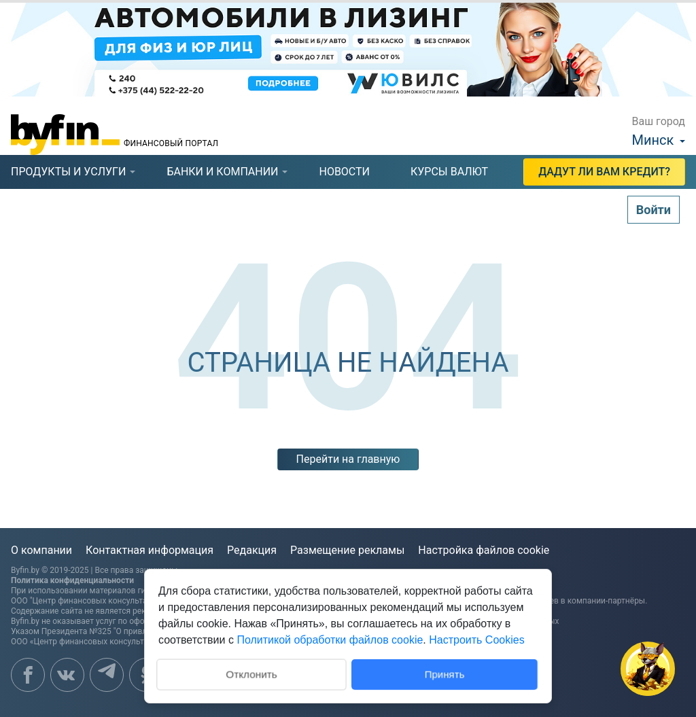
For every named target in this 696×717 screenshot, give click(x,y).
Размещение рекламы (347, 550)
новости (344, 171)
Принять (445, 674)
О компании (41, 550)
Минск (653, 140)
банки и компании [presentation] (222, 171)
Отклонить (251, 673)
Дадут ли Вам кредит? (604, 171)
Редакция (252, 550)
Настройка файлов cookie (483, 550)
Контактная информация (149, 550)
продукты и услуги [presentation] (68, 171)
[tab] (68, 172)
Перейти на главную (348, 459)
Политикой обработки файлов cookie (330, 640)
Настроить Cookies (476, 640)
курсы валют (449, 171)
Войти (653, 210)
